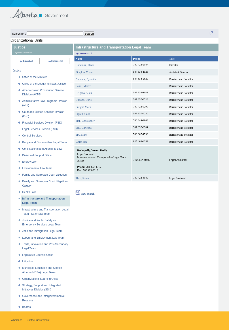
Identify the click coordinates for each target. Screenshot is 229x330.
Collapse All (55, 61)
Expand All (26, 61)
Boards (26, 307)
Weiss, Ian (81, 141)
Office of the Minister (34, 77)
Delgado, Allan (84, 93)
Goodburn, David (85, 65)
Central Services (32, 135)
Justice (17, 70)
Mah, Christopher (85, 120)
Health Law (29, 192)
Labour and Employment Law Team (43, 237)
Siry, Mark (81, 134)
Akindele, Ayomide (86, 79)
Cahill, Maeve (83, 86)
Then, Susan (82, 178)
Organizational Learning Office (40, 278)
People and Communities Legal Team (44, 142)
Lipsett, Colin (83, 114)
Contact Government (38, 320)
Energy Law (29, 161)
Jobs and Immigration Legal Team (42, 231)
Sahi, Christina (83, 127)
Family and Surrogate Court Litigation (44, 174)
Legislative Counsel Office (37, 254)
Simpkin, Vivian (84, 72)
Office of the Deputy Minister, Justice (44, 83)
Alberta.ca (16, 320)
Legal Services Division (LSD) (40, 129)
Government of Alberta (43, 11)
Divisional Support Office (36, 155)
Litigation (27, 261)
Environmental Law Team (37, 168)
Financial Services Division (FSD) (42, 122)
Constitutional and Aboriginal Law (42, 148)
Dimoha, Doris (83, 99)
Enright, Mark (83, 107)
